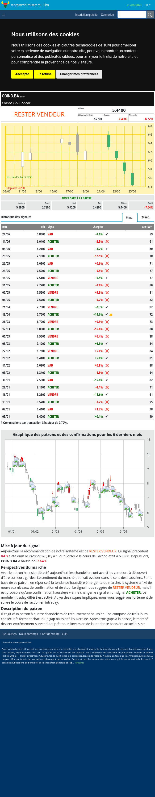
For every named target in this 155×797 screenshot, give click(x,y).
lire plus (79, 662)
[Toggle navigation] (4, 14)
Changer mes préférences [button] (79, 74)
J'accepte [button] (22, 74)
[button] (149, 5)
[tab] (130, 217)
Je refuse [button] (45, 74)
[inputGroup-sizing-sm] (131, 14)
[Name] (150, 14)
